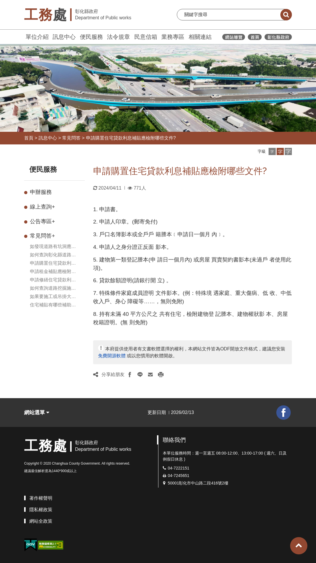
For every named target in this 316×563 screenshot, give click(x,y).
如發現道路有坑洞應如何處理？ (53, 247)
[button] (272, 151)
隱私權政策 (40, 509)
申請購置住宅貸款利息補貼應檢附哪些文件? (131, 137)
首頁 (28, 137)
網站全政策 (40, 521)
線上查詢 (42, 207)
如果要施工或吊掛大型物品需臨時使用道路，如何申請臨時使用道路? (54, 297)
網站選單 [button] (36, 412)
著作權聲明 (40, 498)
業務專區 (172, 37)
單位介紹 (37, 37)
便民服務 (91, 37)
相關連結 (200, 37)
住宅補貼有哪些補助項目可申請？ (53, 305)
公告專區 (42, 221)
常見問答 (71, 137)
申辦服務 (41, 192)
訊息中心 (64, 37)
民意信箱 (145, 37)
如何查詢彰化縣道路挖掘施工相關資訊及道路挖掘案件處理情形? (53, 255)
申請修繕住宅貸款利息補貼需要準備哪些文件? (54, 280)
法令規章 (118, 37)
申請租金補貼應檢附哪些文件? (53, 272)
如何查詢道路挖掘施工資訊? (53, 289)
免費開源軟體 (112, 355)
